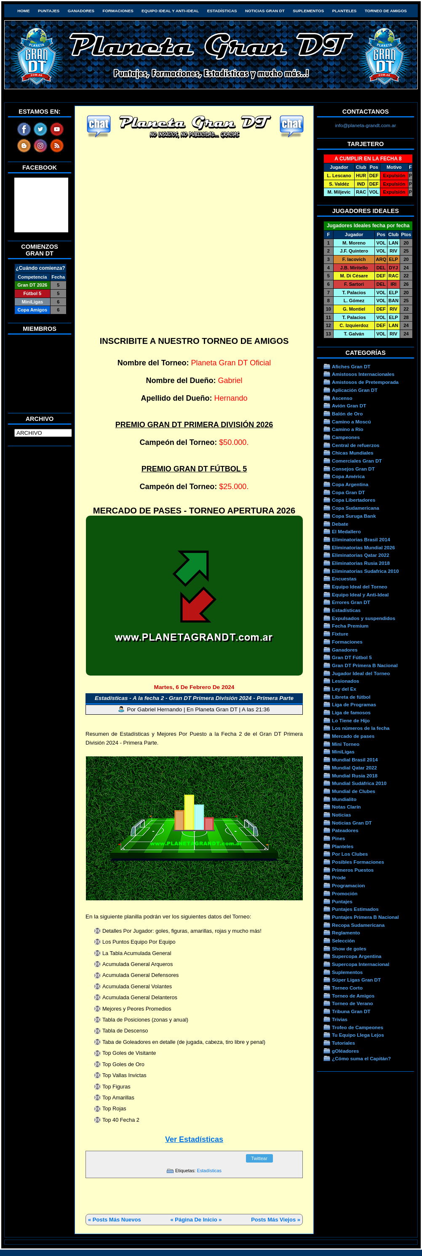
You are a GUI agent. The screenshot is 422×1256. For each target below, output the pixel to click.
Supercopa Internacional (360, 964)
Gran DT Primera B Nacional (365, 665)
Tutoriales (343, 1043)
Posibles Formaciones (358, 862)
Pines (338, 838)
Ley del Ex (344, 689)
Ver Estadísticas (194, 1139)
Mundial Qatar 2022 (354, 767)
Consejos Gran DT (353, 468)
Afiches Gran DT (351, 366)
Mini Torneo (345, 744)
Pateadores (345, 830)
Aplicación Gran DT (354, 390)
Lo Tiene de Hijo (351, 720)
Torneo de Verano (352, 1003)
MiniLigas (343, 751)
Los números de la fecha (361, 728)
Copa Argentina (350, 484)
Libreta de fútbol (351, 697)
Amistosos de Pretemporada (365, 382)
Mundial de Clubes (353, 791)
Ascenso (342, 398)
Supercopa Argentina (357, 956)
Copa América (348, 476)
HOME (23, 10)
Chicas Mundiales (353, 452)
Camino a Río (347, 429)
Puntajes (48, 10)
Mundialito (344, 799)
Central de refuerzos (355, 445)
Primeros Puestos (353, 870)
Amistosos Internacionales (363, 374)
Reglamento (346, 932)
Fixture (340, 633)
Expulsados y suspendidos (363, 618)
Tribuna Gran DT (351, 1011)
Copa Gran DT (348, 492)
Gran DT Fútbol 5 (352, 657)
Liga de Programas (354, 704)
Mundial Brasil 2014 (355, 759)
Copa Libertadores (353, 500)
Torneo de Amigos (386, 10)
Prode (339, 877)
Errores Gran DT (351, 602)
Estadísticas (222, 10)
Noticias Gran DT (265, 10)
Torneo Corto (347, 987)
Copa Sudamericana (355, 508)
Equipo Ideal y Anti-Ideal (170, 10)
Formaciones (118, 10)
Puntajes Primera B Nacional (365, 917)
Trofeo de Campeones (357, 1027)
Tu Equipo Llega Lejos (358, 1035)
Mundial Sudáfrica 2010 (359, 783)
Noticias (341, 814)
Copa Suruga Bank (354, 516)
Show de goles (349, 948)
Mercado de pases (353, 736)
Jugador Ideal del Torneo (361, 673)
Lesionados (345, 681)
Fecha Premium (350, 625)
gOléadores (345, 1051)
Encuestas (344, 578)
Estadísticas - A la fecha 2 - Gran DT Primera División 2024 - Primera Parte (194, 698)
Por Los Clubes (350, 854)
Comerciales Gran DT (357, 460)
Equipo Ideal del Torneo (359, 586)
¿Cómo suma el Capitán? (361, 1058)
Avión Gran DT (349, 405)
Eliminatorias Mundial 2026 (363, 547)
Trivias (339, 1019)
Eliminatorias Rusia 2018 (361, 563)
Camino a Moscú (351, 421)
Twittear (259, 1158)
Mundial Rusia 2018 (354, 775)
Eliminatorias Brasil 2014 (361, 539)
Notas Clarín (346, 806)
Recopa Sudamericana (358, 925)
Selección (343, 940)
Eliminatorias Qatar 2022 (360, 555)
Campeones (346, 437)
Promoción (345, 893)
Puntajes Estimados (355, 909)
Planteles (344, 10)
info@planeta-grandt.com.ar (365, 125)
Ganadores (81, 10)
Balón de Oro (347, 413)
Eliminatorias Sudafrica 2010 (365, 571)
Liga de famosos (351, 712)
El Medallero (346, 531)
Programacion (348, 885)
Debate (340, 524)
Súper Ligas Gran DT (356, 979)
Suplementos (308, 10)
